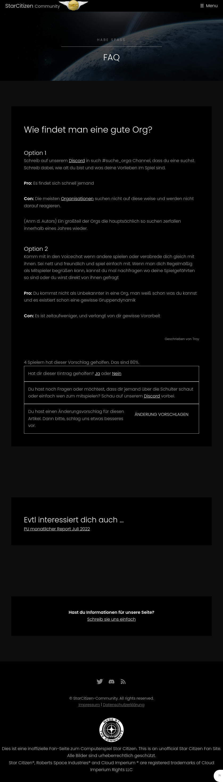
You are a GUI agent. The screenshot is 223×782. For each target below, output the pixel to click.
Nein (116, 373)
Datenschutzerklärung (123, 704)
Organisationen (77, 199)
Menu (212, 6)
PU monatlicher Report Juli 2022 (57, 529)
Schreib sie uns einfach (111, 619)
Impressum (89, 704)
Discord (77, 161)
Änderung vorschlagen (161, 414)
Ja (97, 373)
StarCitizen (32, 6)
